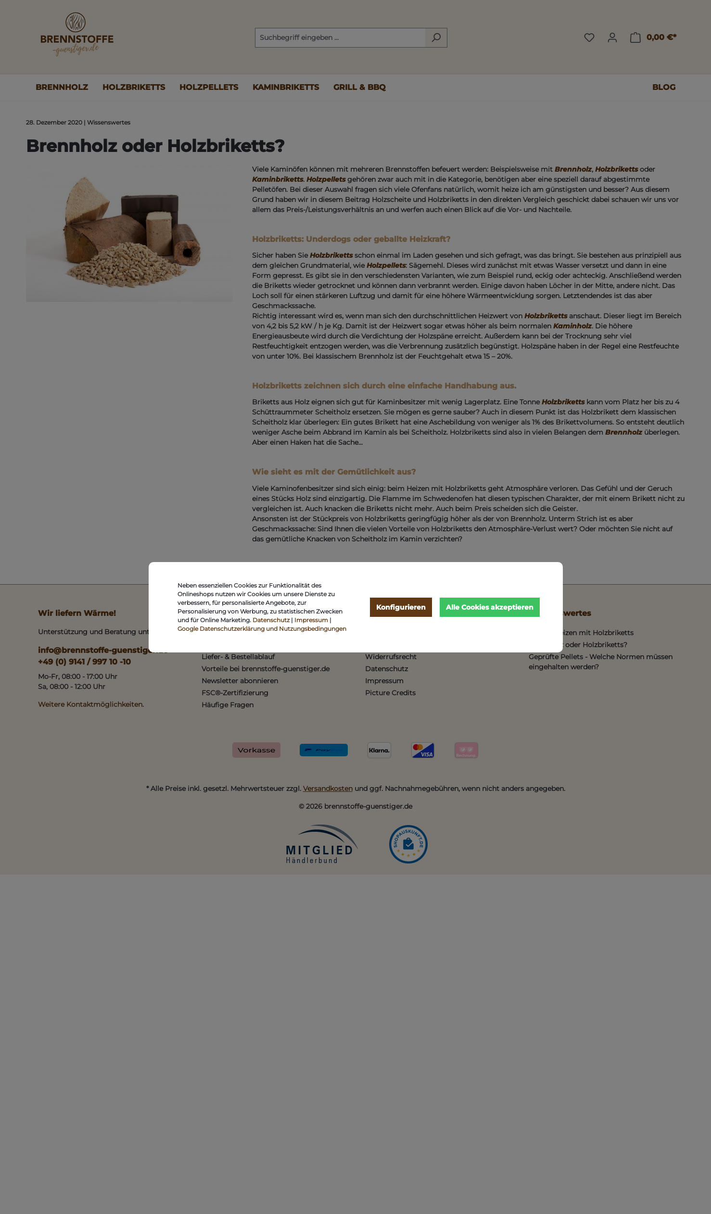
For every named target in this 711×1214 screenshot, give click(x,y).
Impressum (311, 620)
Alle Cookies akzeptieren (489, 607)
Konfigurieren (401, 607)
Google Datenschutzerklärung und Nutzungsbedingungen (262, 628)
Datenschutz (271, 620)
